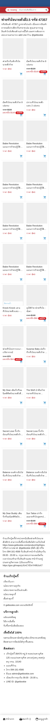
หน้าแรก (8, 719)
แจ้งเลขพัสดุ (9, 617)
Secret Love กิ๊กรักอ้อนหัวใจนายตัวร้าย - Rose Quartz (12, 434)
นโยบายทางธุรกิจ (11, 586)
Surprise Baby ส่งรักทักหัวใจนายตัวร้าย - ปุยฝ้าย (36, 352)
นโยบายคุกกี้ (9, 594)
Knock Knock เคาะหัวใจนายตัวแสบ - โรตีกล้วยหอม (11, 311)
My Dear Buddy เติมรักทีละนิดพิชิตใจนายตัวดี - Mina (12, 516)
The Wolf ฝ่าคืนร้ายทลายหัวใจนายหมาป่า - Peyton (35, 393)
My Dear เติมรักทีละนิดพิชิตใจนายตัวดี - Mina (12, 393)
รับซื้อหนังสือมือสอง (13, 626)
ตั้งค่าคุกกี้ (8, 598)
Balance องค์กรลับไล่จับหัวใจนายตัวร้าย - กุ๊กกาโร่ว (13, 475)
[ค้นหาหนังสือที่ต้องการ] (47, 10)
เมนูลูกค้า (41, 719)
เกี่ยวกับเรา (8, 581)
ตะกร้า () (25, 719)
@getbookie (20, 682)
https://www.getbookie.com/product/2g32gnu (24, 545)
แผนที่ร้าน (11, 666)
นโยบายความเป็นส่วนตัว (15, 590)
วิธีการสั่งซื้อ (9, 621)
